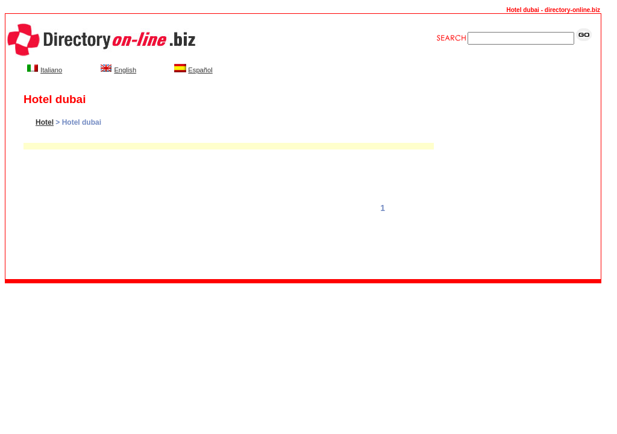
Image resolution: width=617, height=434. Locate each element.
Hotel (45, 122)
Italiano (51, 70)
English (125, 70)
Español (200, 70)
